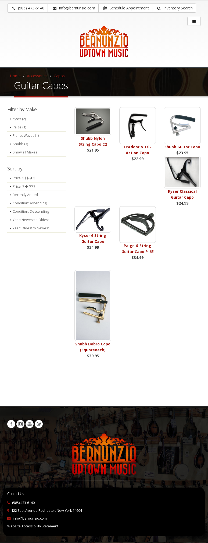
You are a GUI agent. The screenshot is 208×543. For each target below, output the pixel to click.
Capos (59, 75)
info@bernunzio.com (30, 518)
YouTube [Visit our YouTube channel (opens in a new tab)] (30, 424)
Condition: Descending (31, 211)
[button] (174, 8)
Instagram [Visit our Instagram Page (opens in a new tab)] (20, 424)
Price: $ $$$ (24, 186)
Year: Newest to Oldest (31, 220)
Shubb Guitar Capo (182, 146)
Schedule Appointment (126, 7)
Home (15, 75)
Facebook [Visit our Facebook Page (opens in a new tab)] (11, 424)
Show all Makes (25, 152)
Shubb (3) (20, 144)
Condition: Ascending (30, 203)
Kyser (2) (19, 119)
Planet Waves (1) (26, 135)
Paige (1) (19, 127)
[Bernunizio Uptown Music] (104, 45)
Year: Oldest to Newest (31, 228)
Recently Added (25, 194)
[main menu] (194, 21)
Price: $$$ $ (24, 178)
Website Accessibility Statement (32, 526)
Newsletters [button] (39, 424)
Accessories (37, 75)
